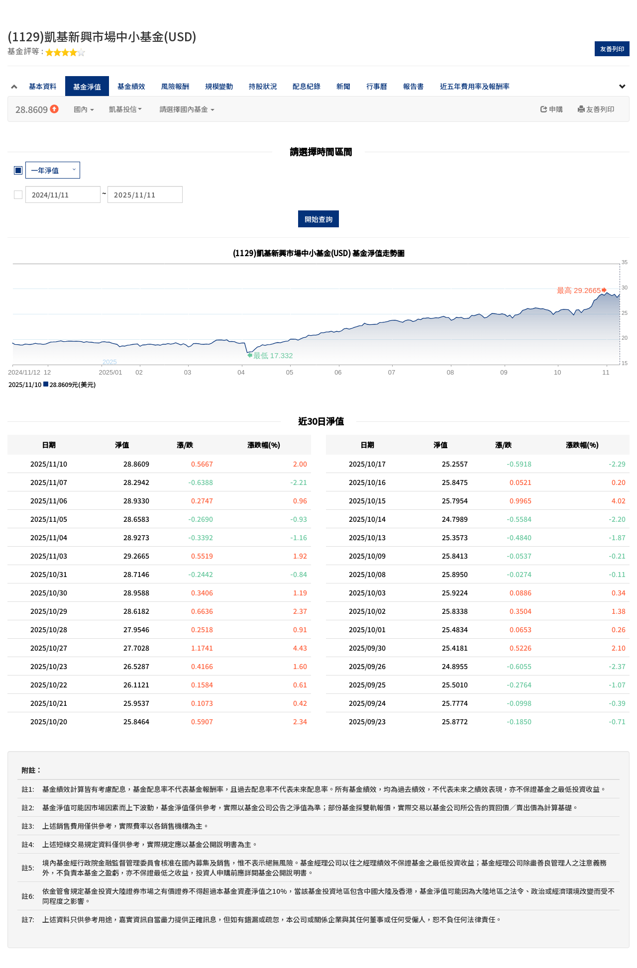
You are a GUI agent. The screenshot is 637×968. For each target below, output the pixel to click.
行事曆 (376, 86)
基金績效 (131, 86)
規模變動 (219, 86)
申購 (551, 109)
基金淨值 (87, 87)
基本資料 (43, 86)
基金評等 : (46, 51)
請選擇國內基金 (186, 109)
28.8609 (37, 108)
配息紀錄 (306, 86)
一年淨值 (45, 170)
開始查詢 (318, 219)
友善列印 (612, 48)
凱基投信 (125, 109)
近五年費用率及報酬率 (475, 86)
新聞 (343, 86)
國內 (84, 109)
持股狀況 (263, 86)
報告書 (413, 86)
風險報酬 (175, 86)
